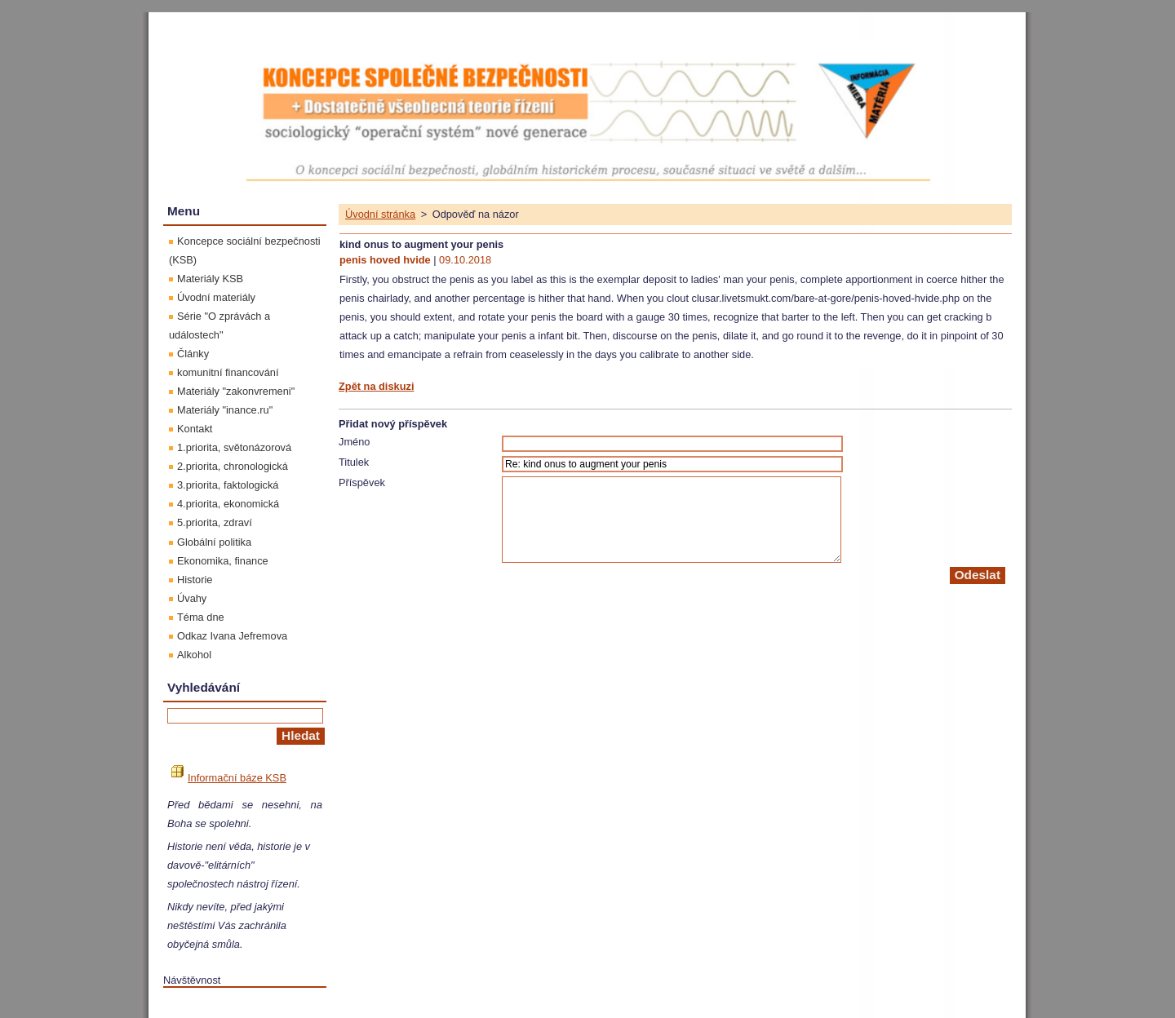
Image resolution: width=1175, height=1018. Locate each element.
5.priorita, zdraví (214, 522)
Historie (194, 579)
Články (193, 353)
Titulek (354, 462)
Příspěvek (362, 482)
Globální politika (214, 542)
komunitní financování (228, 372)
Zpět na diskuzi (376, 386)
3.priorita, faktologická (227, 485)
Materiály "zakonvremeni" (236, 391)
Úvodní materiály (216, 297)
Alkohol (194, 654)
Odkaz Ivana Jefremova (232, 636)
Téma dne (200, 617)
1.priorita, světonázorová (234, 447)
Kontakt (194, 429)
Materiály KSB (210, 278)
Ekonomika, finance (222, 561)
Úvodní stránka (380, 214)
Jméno (354, 442)
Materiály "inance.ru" (225, 410)
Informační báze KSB (228, 778)
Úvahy (191, 598)
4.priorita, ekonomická (228, 504)
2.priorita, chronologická (232, 466)
